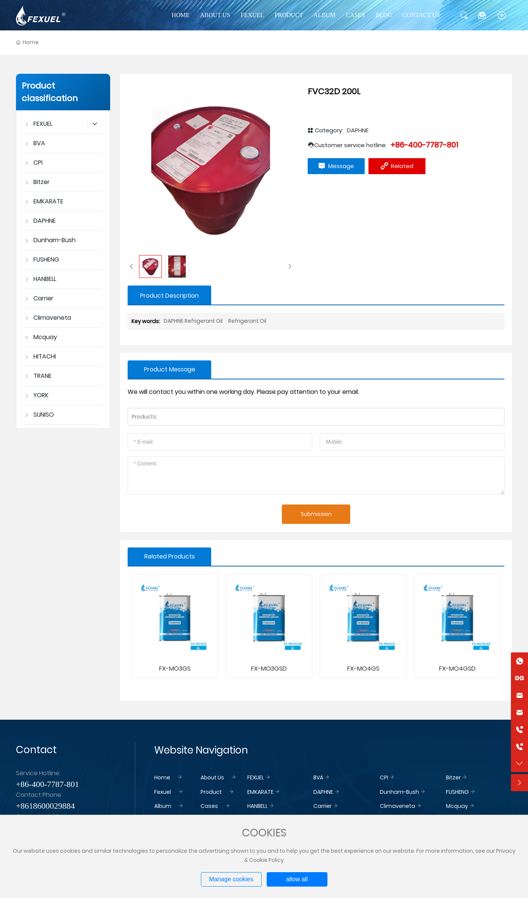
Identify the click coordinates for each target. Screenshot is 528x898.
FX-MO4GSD (457, 668)
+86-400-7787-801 (424, 145)
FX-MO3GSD (269, 668)
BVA (318, 777)
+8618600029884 (45, 806)
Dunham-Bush (399, 792)
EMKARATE (260, 792)
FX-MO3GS (175, 668)
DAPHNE (357, 130)
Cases (209, 806)
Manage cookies (231, 879)
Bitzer (453, 777)
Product (211, 792)
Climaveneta (397, 806)
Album (162, 806)
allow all (297, 879)
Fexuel (162, 792)
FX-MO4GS (363, 668)
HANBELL (257, 806)
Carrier (322, 806)
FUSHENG (457, 792)
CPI (384, 777)
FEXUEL (255, 777)
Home (162, 777)
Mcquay (457, 806)
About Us (212, 777)
